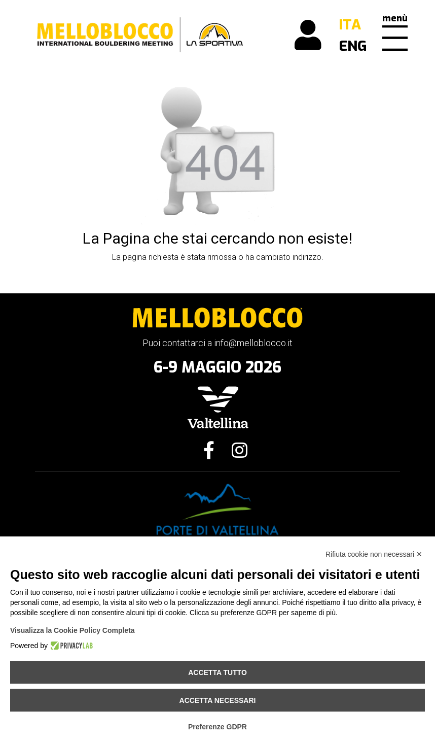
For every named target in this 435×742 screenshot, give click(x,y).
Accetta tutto (217, 672)
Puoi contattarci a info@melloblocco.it (217, 343)
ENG (353, 46)
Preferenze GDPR (217, 727)
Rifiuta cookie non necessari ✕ (373, 554)
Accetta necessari (217, 700)
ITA (350, 24)
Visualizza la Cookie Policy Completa (72, 630)
